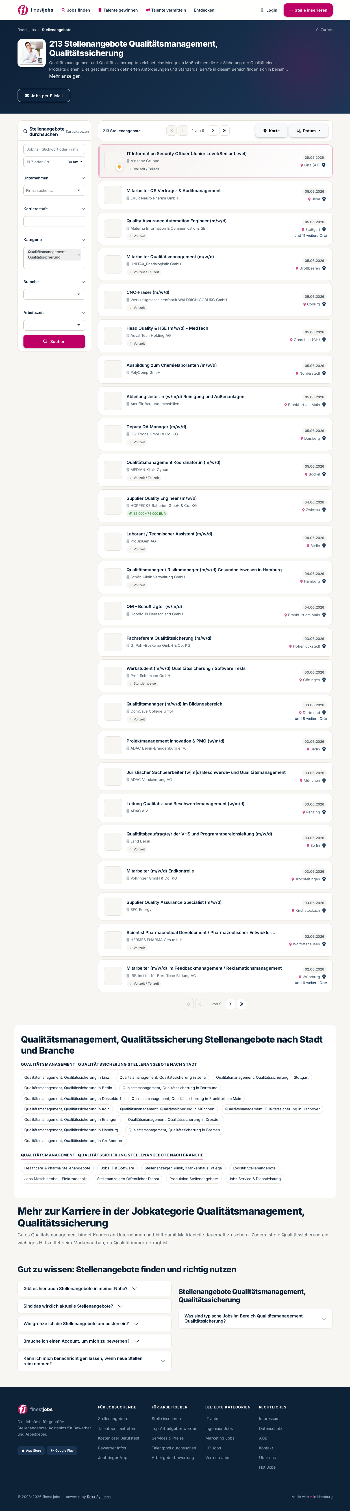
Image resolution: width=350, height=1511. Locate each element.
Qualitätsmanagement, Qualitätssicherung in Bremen (174, 1130)
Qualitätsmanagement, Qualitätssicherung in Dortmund (170, 1088)
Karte (271, 130)
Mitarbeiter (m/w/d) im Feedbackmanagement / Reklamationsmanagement (204, 968)
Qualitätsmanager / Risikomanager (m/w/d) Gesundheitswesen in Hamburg (204, 569)
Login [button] (268, 10)
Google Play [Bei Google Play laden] (62, 1451)
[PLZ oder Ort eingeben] (44, 162)
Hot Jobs (267, 1467)
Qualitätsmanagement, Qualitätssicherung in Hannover (272, 1109)
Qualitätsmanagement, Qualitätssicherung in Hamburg (71, 1130)
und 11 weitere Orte (310, 235)
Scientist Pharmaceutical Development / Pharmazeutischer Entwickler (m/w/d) (199, 933)
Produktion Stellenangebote (193, 1178)
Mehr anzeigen (65, 76)
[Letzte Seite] (224, 130)
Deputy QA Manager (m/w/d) (156, 426)
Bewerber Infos (112, 1447)
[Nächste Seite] (213, 130)
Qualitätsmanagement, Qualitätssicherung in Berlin (68, 1088)
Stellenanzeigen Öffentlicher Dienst (128, 1178)
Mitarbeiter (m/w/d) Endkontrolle (160, 871)
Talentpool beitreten (116, 1428)
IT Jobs (212, 1418)
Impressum (269, 1418)
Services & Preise (168, 1438)
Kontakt (266, 1447)
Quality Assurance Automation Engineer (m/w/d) (177, 220)
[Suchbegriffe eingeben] (54, 149)
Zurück (323, 29)
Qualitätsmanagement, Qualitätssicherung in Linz (66, 1077)
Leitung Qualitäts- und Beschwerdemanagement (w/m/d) (186, 803)
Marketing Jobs (219, 1438)
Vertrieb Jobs (217, 1457)
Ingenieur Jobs (219, 1428)
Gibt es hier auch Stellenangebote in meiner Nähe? (75, 1288)
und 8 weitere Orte (311, 719)
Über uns (267, 1457)
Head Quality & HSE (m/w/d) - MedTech (167, 328)
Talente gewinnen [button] (118, 10)
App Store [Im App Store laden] (31, 1451)
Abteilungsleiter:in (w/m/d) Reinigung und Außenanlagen (185, 396)
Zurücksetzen (77, 131)
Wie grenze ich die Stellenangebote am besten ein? (76, 1323)
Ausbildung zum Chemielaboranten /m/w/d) (172, 365)
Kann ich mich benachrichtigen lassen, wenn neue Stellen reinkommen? (82, 1361)
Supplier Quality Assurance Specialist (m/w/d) (174, 902)
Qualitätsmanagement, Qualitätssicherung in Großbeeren (73, 1140)
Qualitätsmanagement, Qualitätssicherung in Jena (162, 1077)
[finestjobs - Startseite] (35, 10)
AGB (263, 1438)
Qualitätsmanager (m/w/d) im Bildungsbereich (174, 704)
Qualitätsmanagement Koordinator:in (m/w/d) (174, 462)
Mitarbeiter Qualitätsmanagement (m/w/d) (170, 256)
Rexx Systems (99, 1497)
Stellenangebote (113, 1418)
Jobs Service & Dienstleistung (255, 1178)
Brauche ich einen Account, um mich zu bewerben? (76, 1341)
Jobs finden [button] (75, 10)
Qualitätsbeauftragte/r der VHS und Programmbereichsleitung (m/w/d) (199, 834)
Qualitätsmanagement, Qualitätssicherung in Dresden (174, 1119)
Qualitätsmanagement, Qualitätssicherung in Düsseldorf (72, 1098)
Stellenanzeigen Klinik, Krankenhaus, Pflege (183, 1168)
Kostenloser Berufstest (118, 1438)
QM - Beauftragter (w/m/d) (154, 606)
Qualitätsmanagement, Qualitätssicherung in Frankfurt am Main (186, 1098)
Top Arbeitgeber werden (174, 1428)
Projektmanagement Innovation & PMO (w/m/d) (176, 741)
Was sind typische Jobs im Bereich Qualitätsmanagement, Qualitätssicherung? (244, 1318)
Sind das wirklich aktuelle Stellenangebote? (68, 1306)
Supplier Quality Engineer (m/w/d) (162, 498)
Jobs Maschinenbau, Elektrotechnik (55, 1178)
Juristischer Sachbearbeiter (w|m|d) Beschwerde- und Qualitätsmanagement (206, 772)
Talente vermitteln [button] (165, 10)
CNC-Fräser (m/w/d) (148, 292)
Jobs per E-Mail (44, 95)
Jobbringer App (112, 1457)
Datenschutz (270, 1428)
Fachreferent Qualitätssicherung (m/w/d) (169, 638)
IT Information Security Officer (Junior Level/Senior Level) (187, 153)
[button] (54, 178)
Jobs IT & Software (117, 1168)
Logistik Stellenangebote (254, 1168)
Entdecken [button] (204, 10)
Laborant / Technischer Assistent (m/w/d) (169, 534)
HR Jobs (213, 1447)
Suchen (54, 341)
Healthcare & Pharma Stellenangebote (57, 1168)
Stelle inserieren (308, 10)
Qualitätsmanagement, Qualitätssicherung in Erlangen (71, 1119)
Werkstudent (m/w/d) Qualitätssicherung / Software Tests (186, 668)
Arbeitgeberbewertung (173, 1457)
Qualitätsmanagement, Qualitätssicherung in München (167, 1109)
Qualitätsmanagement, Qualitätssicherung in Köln (67, 1109)
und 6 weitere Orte (311, 983)
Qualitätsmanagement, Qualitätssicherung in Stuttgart (262, 1077)
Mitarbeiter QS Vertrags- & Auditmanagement (174, 190)
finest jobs (27, 29)
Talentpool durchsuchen (174, 1447)
